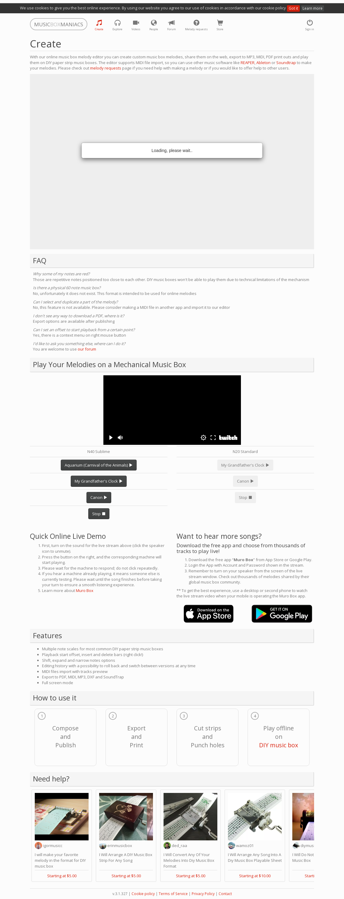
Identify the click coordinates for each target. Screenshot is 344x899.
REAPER (248, 62)
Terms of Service (173, 893)
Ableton (263, 62)
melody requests (105, 68)
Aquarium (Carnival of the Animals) (99, 465)
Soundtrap (286, 62)
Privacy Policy (203, 893)
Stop (98, 513)
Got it (293, 8)
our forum (87, 349)
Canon (98, 497)
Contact (225, 893)
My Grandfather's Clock (99, 481)
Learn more (313, 8)
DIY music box (278, 745)
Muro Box (84, 590)
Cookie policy (143, 893)
